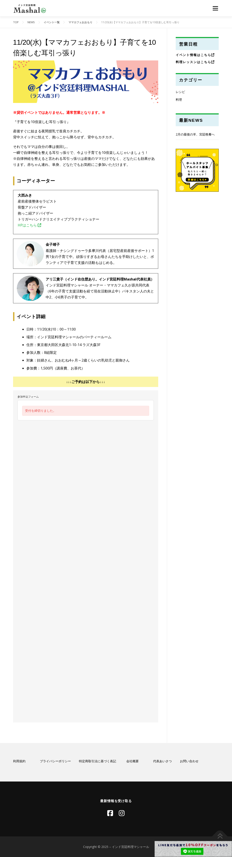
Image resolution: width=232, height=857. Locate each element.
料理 (179, 99)
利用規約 (19, 761)
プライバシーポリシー (55, 761)
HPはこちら (29, 225)
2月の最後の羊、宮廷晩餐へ (195, 134)
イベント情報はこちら (195, 55)
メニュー (215, 8)
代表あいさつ (162, 761)
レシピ (180, 92)
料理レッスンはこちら (195, 62)
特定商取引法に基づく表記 (97, 761)
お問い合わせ (189, 761)
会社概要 (132, 761)
